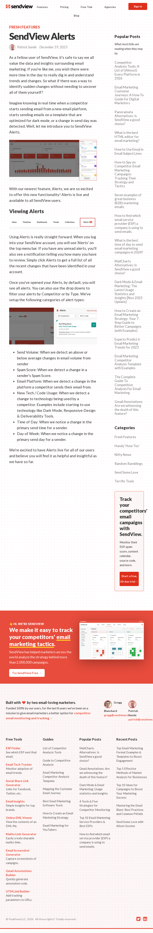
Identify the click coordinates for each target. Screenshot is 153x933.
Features (42, 7)
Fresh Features (125, 437)
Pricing (64, 7)
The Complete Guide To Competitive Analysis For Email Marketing (128, 385)
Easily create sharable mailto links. (21, 838)
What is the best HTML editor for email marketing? (127, 137)
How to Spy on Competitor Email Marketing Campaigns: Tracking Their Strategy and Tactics (127, 174)
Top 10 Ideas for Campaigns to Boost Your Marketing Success (129, 791)
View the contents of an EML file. (21, 822)
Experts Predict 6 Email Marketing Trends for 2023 (127, 343)
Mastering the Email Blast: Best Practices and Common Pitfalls (129, 810)
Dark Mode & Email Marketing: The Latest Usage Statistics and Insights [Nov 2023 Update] (128, 292)
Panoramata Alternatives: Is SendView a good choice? (127, 118)
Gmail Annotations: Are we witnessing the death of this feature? (129, 408)
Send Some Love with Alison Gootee (129, 824)
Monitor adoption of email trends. (19, 769)
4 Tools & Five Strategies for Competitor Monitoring (94, 805)
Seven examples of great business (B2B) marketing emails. (128, 201)
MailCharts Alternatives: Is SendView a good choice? (127, 267)
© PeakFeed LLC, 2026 (19, 919)
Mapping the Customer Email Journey (57, 791)
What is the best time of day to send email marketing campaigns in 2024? (129, 246)
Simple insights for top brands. (20, 805)
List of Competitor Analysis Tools (55, 750)
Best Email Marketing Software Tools (57, 803)
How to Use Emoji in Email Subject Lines (129, 151)
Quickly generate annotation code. (19, 877)
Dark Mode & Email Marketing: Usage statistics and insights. (93, 789)
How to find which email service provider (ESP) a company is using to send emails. (129, 224)
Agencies (110, 7)
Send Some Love (126, 472)
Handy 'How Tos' (127, 446)
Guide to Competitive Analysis (56, 762)
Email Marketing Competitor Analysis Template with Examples (128, 362)
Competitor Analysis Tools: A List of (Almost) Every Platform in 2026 (127, 70)
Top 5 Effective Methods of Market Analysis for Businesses (131, 773)
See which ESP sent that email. (21, 752)
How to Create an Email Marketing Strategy (58, 815)
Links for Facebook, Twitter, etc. (18, 787)
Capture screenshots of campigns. (21, 857)
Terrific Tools (124, 481)
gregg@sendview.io (116, 715)
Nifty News (123, 455)
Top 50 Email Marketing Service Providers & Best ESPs (94, 822)
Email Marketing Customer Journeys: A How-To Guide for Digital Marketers (129, 95)
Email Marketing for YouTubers (56, 827)
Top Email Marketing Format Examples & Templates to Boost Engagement (129, 754)
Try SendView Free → (27, 673)
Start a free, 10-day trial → (129, 578)
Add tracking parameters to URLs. (19, 895)
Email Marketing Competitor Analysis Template (56, 777)
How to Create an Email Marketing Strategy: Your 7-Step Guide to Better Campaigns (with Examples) (128, 321)
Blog (76, 15)
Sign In (138, 6)
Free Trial (86, 7)
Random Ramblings (129, 464)
